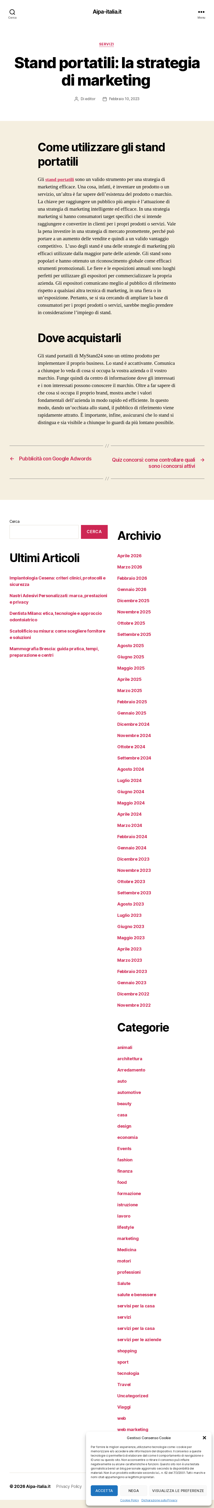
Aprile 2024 (129, 822)
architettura (129, 1066)
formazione (129, 1201)
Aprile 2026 (129, 563)
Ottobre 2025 (131, 631)
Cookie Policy (129, 1500)
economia (127, 1145)
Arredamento (131, 1078)
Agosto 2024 (130, 777)
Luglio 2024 (129, 788)
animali (124, 1055)
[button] (204, 1437)
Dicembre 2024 (133, 732)
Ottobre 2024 (131, 754)
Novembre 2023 (134, 878)
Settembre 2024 (134, 766)
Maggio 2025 (131, 676)
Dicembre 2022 (133, 1002)
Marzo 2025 (129, 698)
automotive (129, 1100)
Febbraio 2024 (132, 844)
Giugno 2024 (130, 799)
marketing (128, 1246)
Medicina (126, 1257)
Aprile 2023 (129, 957)
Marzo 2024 (129, 833)
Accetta (104, 1490)
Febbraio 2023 (132, 979)
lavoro (123, 1224)
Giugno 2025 (130, 664)
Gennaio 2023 (131, 990)
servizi (107, 45)
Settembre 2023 (134, 900)
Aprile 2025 (129, 687)
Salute (123, 1291)
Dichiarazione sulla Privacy (159, 1500)
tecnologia (128, 1381)
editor (89, 100)
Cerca (15, 529)
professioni (129, 1280)
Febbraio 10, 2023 (124, 100)
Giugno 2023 (130, 934)
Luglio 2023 (129, 923)
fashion (125, 1167)
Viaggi (124, 1415)
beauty (124, 1111)
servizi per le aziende (139, 1347)
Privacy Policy (70, 1494)
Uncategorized (132, 1403)
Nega (133, 1490)
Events (124, 1156)
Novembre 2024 (134, 743)
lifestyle (125, 1235)
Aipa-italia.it (106, 12)
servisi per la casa (136, 1314)
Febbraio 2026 (132, 586)
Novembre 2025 (134, 620)
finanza (125, 1179)
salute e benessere (136, 1302)
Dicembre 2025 (133, 608)
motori (124, 1269)
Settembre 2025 (134, 642)
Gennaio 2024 (131, 855)
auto (122, 1089)
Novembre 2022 (134, 1013)
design (124, 1134)
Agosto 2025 (130, 653)
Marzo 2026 (129, 575)
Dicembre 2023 (133, 867)
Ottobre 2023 (131, 889)
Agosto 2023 (130, 912)
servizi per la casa (136, 1336)
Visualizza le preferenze (178, 1490)
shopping (127, 1358)
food (122, 1190)
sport (122, 1370)
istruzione (127, 1212)
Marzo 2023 (129, 968)
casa (122, 1123)
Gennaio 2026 (131, 597)
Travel (124, 1392)
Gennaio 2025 (131, 721)
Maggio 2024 (131, 811)
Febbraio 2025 (132, 709)
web (121, 1426)
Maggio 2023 (131, 945)
